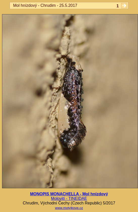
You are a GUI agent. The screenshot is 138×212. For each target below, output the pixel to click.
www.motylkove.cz (69, 208)
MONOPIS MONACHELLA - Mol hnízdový (69, 194)
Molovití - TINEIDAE (69, 198)
